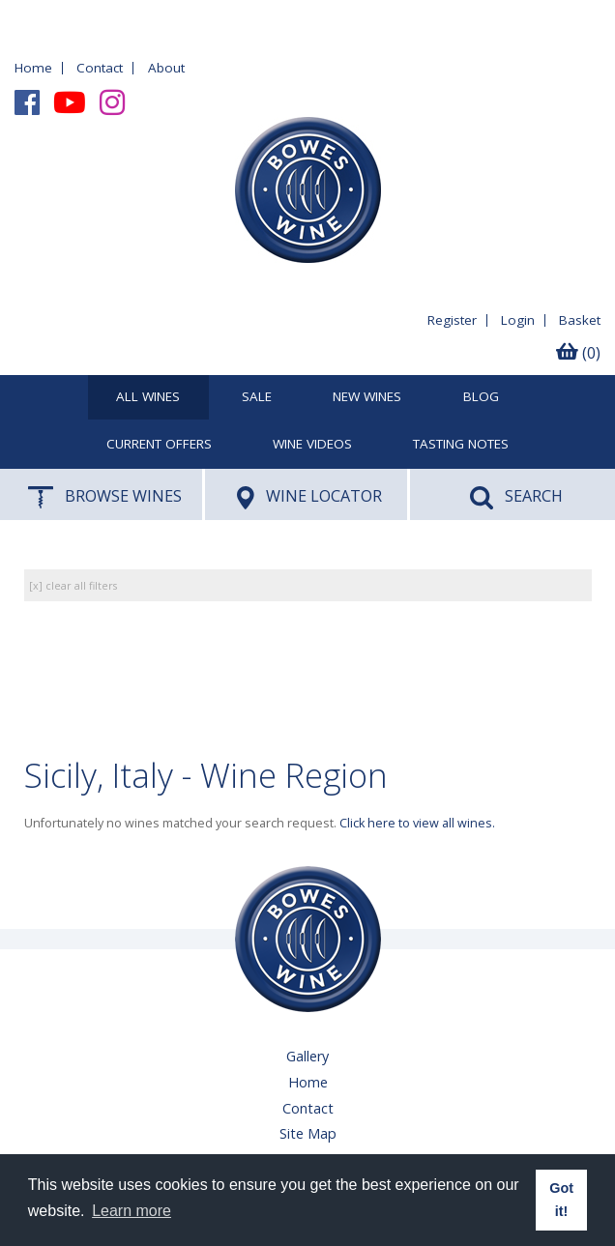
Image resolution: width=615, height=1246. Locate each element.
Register (452, 320)
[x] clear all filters (73, 585)
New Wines (367, 397)
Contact (99, 67)
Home (33, 67)
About (166, 67)
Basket (579, 320)
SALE (257, 397)
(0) (578, 352)
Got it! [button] (561, 1199)
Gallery (307, 1056)
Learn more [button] (131, 1211)
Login (518, 320)
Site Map (308, 1133)
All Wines (148, 397)
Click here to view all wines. (417, 823)
